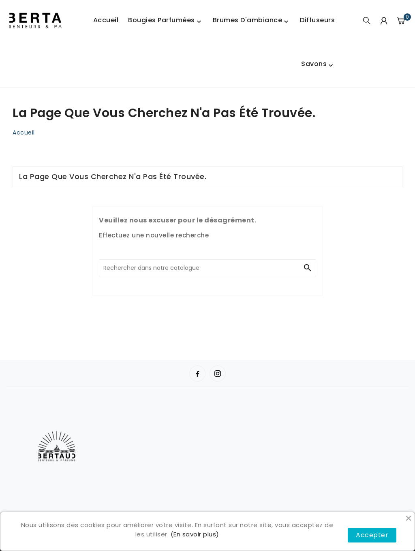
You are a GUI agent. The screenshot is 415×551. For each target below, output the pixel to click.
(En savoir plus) (195, 534)
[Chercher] (199, 268)
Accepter (372, 535)
